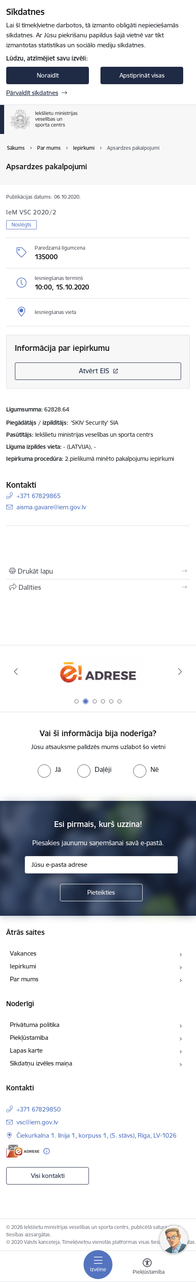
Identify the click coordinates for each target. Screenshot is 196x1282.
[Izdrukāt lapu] (98, 571)
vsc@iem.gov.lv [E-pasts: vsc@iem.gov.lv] (37, 1122)
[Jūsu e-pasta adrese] (101, 864)
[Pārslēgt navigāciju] (98, 1264)
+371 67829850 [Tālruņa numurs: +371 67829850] (39, 1109)
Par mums (24, 979)
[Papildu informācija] (46, 1151)
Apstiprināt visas (142, 75)
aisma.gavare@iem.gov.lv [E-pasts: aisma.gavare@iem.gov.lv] (51, 507)
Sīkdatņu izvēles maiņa (41, 1063)
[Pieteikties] (101, 892)
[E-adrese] (22, 1151)
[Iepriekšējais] (16, 671)
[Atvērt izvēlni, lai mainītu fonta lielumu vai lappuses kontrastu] (147, 1267)
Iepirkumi (23, 966)
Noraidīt (48, 75)
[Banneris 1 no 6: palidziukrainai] (98, 672)
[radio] (49, 769)
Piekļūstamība (29, 1037)
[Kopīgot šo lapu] (98, 587)
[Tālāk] (180, 671)
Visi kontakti (48, 1176)
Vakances (23, 953)
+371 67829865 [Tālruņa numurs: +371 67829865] (39, 496)
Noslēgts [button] (21, 224)
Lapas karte (26, 1050)
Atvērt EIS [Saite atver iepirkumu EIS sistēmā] (94, 371)
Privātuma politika (35, 1025)
